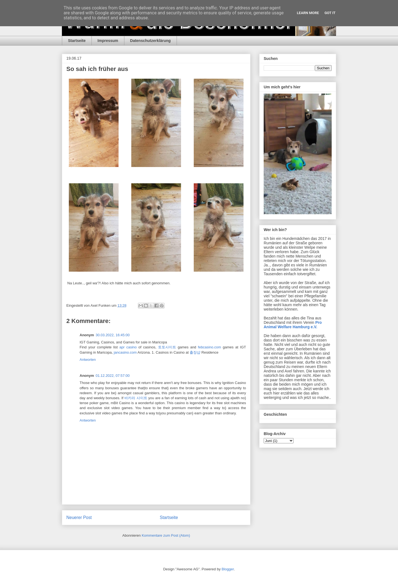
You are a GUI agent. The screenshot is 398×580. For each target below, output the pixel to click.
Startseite (77, 40)
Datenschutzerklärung (150, 40)
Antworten (88, 359)
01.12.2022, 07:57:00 (113, 376)
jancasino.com (125, 352)
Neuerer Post (79, 517)
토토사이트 (167, 347)
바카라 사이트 (135, 398)
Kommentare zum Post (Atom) (166, 535)
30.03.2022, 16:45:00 (113, 335)
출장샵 (195, 352)
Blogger (228, 569)
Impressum (108, 40)
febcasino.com (209, 347)
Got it (330, 13)
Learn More (308, 13)
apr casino (128, 347)
